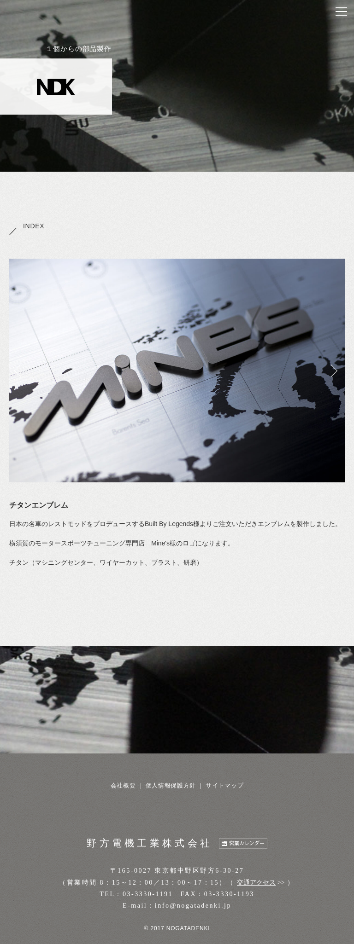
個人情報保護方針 (171, 785)
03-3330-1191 (148, 894)
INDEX (26, 226)
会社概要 (123, 785)
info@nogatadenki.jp (193, 905)
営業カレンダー (247, 843)
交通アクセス (256, 882)
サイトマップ (224, 785)
